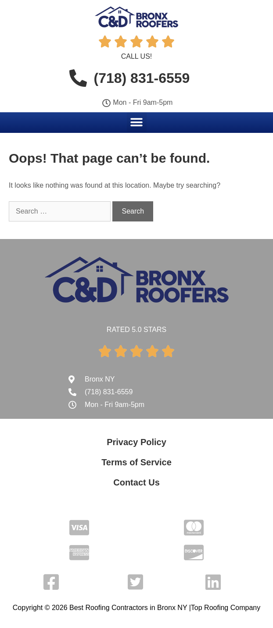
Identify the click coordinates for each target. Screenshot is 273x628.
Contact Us (136, 482)
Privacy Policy (136, 442)
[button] (137, 122)
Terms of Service (136, 462)
